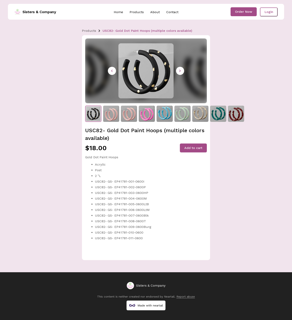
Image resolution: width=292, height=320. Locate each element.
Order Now (243, 12)
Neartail (169, 296)
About (155, 12)
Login (268, 12)
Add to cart (193, 148)
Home (118, 12)
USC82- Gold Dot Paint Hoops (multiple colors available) (147, 31)
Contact (172, 12)
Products (137, 12)
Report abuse (185, 296)
